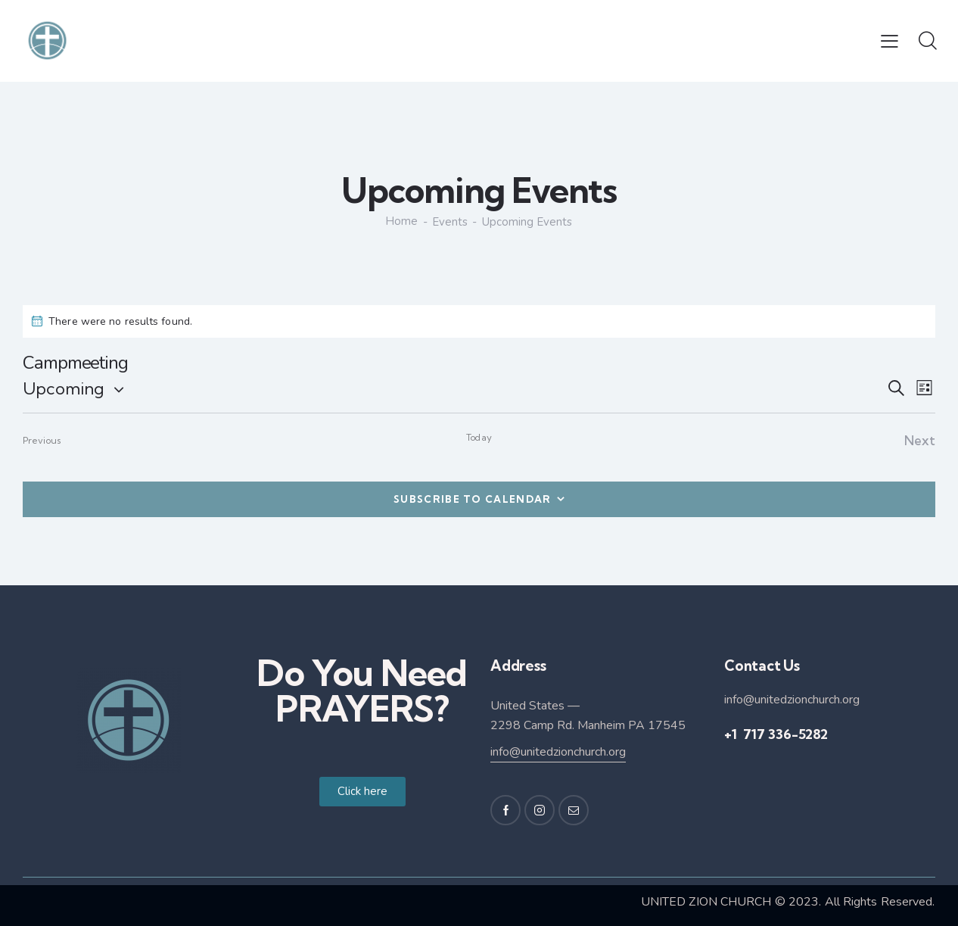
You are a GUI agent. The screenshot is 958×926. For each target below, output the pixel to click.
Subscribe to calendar (472, 498)
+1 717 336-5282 (776, 733)
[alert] (479, 320)
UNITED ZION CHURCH (706, 901)
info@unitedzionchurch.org (558, 751)
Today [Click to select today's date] (479, 437)
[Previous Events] (42, 440)
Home (401, 222)
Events (450, 221)
